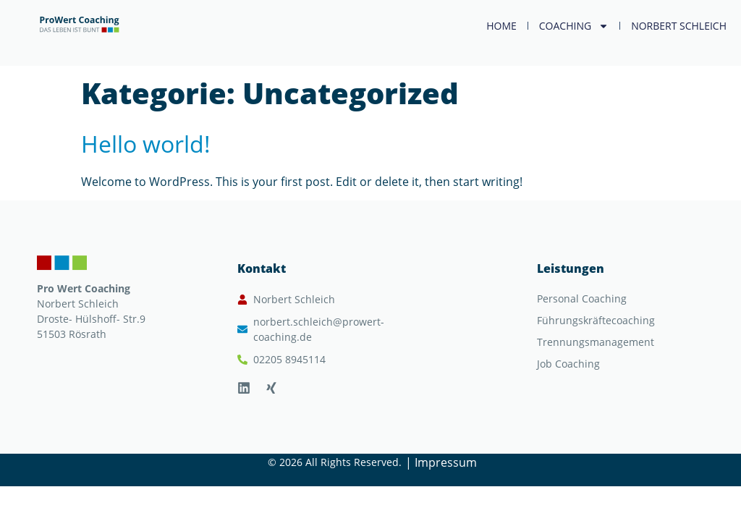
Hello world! (146, 143)
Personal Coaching (582, 298)
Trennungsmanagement (595, 342)
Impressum (446, 462)
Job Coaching (568, 363)
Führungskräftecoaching (596, 320)
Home (501, 26)
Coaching (574, 25)
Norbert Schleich (679, 26)
